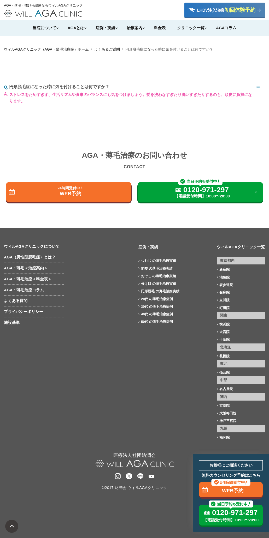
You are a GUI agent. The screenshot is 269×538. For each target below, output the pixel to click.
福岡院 (224, 437)
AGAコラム (226, 28)
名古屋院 (226, 389)
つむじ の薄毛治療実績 (158, 261)
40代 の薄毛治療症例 (157, 314)
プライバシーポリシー (23, 311)
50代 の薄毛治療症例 (157, 322)
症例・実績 (105, 28)
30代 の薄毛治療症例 (157, 307)
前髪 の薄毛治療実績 (157, 268)
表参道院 (226, 285)
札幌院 (224, 356)
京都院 (224, 406)
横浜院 (224, 324)
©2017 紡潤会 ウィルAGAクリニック (134, 487)
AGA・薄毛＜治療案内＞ (26, 268)
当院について (44, 28)
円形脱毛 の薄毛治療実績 (160, 291)
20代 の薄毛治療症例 (157, 299)
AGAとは (76, 28)
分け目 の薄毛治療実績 (158, 284)
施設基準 (12, 322)
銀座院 (224, 292)
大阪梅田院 (227, 413)
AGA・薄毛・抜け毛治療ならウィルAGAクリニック (43, 5)
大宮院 (224, 332)
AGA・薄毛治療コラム (24, 290)
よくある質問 (15, 300)
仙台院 (224, 372)
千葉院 (224, 339)
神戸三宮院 (227, 421)
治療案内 (134, 28)
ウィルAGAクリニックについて (32, 246)
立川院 (224, 300)
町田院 (224, 308)
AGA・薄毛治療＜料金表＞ (28, 279)
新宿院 (224, 269)
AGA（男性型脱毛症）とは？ (30, 257)
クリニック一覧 (190, 28)
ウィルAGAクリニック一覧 (241, 247)
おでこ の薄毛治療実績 (158, 276)
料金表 (160, 28)
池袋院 (224, 277)
